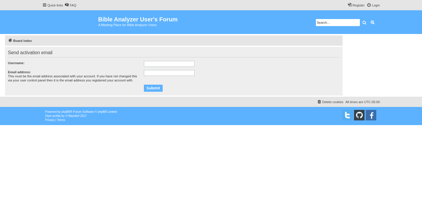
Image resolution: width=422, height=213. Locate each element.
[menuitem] (70, 5)
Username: (16, 63)
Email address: (19, 72)
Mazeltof (73, 115)
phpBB (66, 111)
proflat (56, 115)
